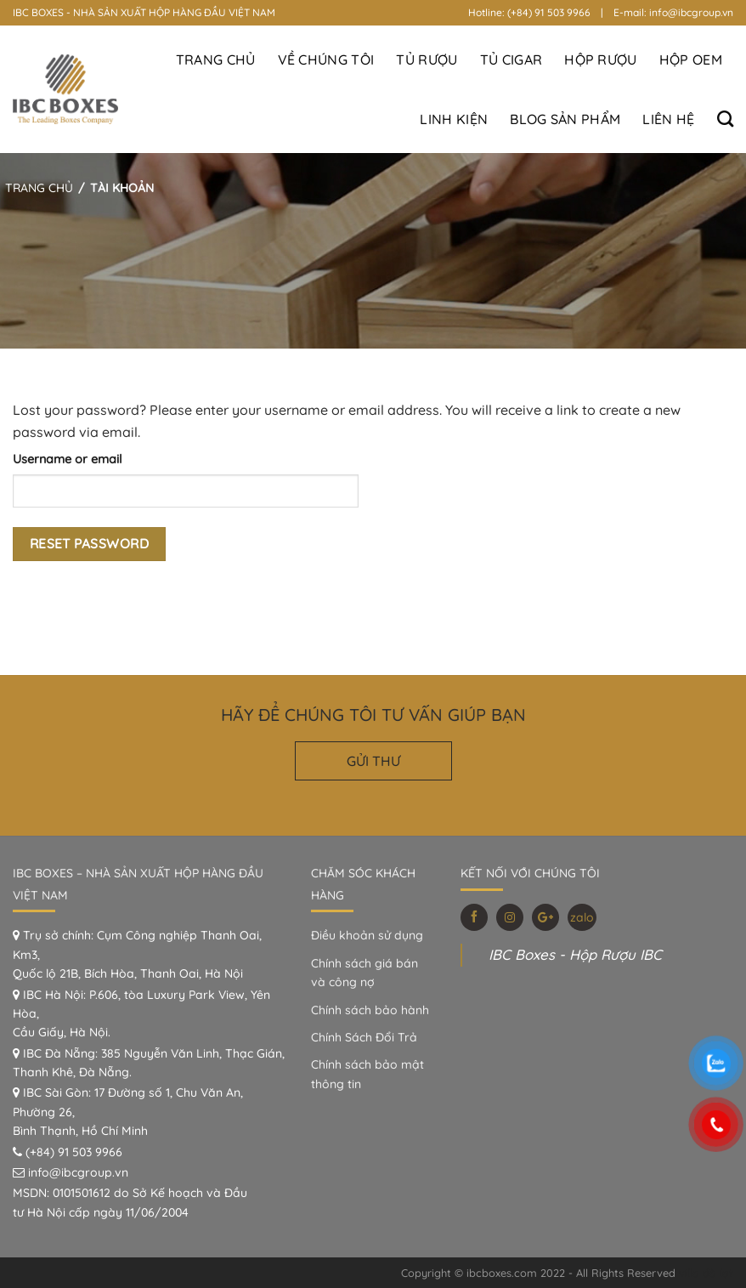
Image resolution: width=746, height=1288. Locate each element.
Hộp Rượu (600, 59)
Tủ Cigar (511, 59)
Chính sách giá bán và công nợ (364, 973)
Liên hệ (668, 119)
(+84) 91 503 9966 (73, 1152)
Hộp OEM (690, 59)
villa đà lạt (706, 1272)
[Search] (725, 118)
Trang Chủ (216, 59)
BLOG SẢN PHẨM (565, 119)
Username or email (67, 459)
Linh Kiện (454, 119)
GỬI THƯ (373, 760)
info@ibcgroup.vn (78, 1172)
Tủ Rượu (426, 59)
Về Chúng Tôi (326, 59)
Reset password (90, 543)
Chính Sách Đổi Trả (364, 1037)
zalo (582, 917)
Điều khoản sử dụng (367, 935)
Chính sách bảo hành (370, 1010)
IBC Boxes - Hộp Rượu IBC (575, 954)
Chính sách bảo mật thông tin (367, 1074)
